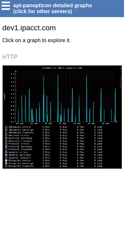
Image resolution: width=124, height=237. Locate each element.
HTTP (10, 57)
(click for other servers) (42, 11)
